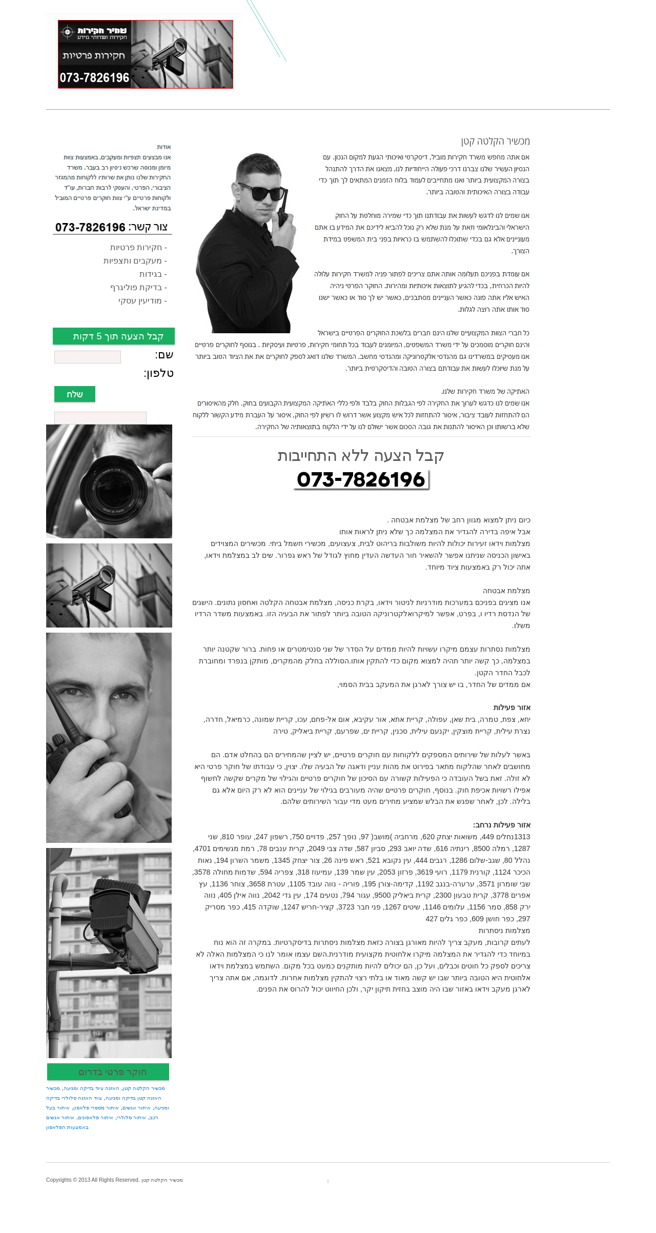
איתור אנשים (136, 1107)
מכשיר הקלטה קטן (144, 1088)
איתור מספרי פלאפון (96, 1107)
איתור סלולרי (131, 1117)
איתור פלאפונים (95, 1117)
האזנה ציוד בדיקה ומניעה (91, 1088)
